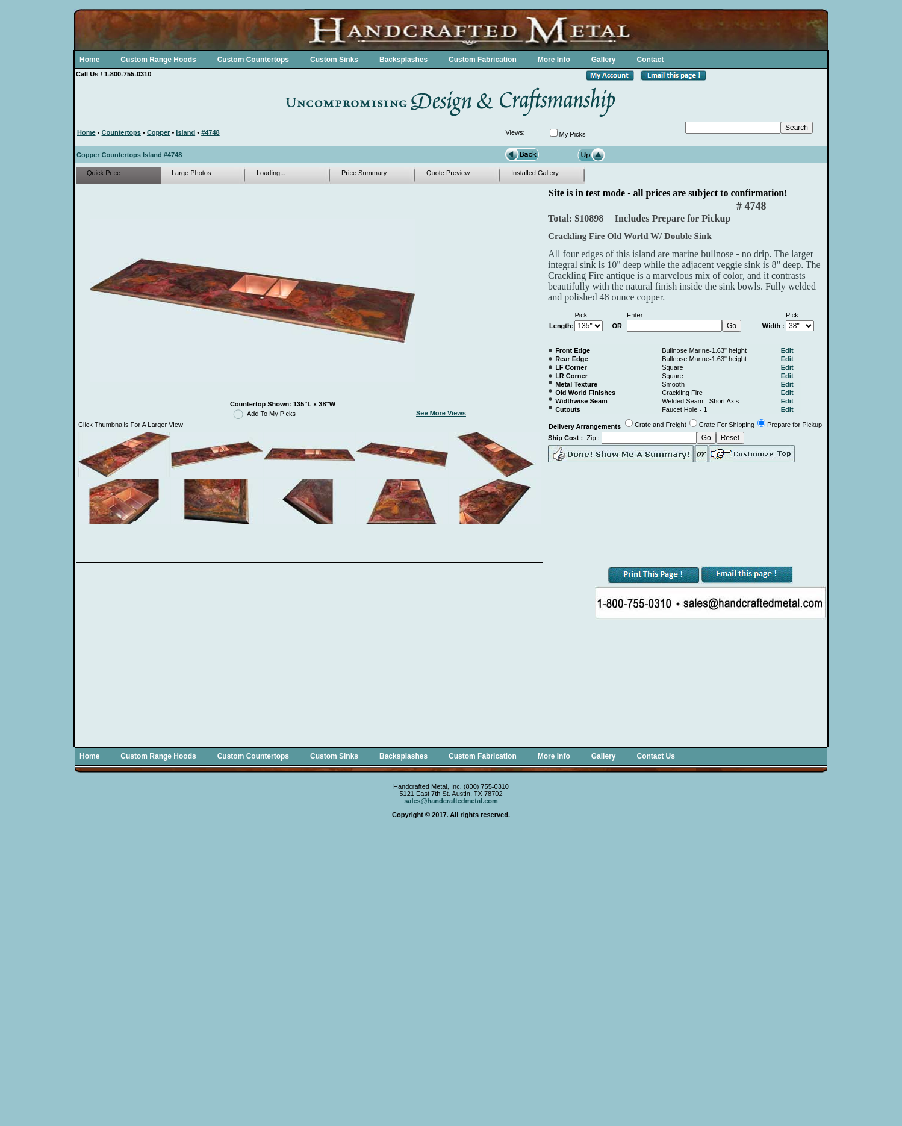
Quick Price (103, 172)
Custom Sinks (334, 59)
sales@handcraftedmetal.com (451, 800)
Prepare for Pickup (794, 424)
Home (89, 59)
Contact (650, 59)
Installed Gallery (535, 172)
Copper (158, 132)
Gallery (603, 59)
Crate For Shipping (726, 424)
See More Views (441, 413)
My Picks (572, 134)
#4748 (210, 132)
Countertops (121, 132)
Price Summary (364, 172)
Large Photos (191, 172)
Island (185, 132)
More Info (554, 59)
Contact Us (655, 756)
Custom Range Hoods (158, 59)
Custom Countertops (253, 59)
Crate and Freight (660, 424)
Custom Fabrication (483, 59)
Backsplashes (403, 59)
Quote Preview (448, 172)
